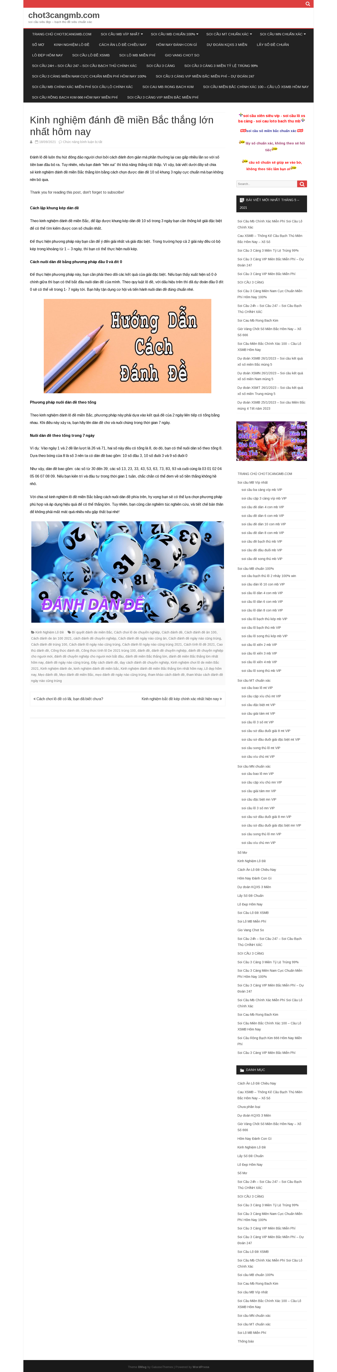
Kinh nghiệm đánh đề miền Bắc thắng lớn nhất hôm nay (161, 668)
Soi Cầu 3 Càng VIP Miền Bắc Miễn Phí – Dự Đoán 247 (205, 76)
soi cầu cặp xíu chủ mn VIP (262, 782)
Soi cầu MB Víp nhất (120, 34)
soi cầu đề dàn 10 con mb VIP (264, 524)
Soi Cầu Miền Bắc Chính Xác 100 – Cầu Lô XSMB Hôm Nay (256, 87)
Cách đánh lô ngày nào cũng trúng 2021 (152, 644)
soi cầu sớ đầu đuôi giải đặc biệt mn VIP (271, 825)
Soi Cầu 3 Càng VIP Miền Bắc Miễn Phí (162, 97)
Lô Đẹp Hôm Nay (47, 55)
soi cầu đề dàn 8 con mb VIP (263, 533)
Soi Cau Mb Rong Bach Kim (168, 87)
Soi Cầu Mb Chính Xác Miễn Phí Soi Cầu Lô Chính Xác (82, 87)
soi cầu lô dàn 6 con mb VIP (262, 601)
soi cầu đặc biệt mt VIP (258, 705)
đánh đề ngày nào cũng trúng (67, 662)
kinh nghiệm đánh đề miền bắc (96, 668)
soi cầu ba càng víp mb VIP (262, 490)
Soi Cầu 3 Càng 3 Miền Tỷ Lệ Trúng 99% (221, 66)
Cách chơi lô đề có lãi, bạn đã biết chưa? (68, 699)
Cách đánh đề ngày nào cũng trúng (194, 638)
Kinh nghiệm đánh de (56, 668)
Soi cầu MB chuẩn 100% (173, 34)
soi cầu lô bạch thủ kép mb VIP (264, 619)
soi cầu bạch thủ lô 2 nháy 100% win (269, 576)
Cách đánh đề (172, 632)
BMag (142, 1367)
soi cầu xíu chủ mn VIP (259, 843)
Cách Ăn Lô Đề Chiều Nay (123, 45)
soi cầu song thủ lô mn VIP (261, 834)
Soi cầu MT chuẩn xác (227, 34)
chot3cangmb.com (64, 15)
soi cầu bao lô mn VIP (258, 774)
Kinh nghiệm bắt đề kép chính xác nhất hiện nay (182, 699)
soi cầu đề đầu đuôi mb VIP (262, 550)
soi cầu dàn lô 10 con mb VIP (263, 584)
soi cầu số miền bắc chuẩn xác (271, 131)
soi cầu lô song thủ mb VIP (261, 671)
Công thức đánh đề (65, 650)
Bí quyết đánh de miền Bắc (92, 632)
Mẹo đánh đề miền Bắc (76, 675)
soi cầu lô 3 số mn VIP (258, 808)
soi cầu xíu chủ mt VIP (258, 756)
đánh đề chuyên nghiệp (169, 650)
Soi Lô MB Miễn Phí (137, 55)
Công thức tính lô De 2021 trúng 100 (108, 650)
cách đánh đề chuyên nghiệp (94, 638)
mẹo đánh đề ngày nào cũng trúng (120, 675)
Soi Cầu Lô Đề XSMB (91, 55)
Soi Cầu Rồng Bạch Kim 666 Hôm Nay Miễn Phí (75, 97)
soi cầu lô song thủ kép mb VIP (265, 636)
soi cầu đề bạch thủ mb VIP (262, 541)
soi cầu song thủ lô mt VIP (261, 748)
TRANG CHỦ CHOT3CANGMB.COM (61, 34)
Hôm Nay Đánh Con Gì (176, 45)
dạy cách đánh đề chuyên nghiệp (144, 662)
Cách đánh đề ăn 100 (200, 632)
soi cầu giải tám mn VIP (259, 791)
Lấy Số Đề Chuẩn (273, 45)
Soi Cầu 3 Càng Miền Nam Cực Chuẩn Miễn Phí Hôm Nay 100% (89, 76)
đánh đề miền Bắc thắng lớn (146, 656)
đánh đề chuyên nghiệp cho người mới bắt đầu (89, 656)
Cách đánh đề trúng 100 (49, 644)
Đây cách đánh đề (104, 662)
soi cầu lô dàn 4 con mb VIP (262, 593)
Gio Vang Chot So (182, 55)
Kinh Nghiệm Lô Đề (71, 45)
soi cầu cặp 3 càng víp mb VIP (264, 498)
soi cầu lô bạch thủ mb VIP (261, 627)
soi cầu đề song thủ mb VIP (262, 559)
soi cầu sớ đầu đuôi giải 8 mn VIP (266, 817)
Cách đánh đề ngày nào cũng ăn (142, 638)
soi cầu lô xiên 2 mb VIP (259, 645)
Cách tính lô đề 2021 (199, 644)
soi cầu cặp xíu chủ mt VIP (261, 696)
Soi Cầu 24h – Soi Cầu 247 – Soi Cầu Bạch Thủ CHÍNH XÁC (84, 66)
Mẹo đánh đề (48, 675)
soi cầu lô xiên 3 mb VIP (259, 653)
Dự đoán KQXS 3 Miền (227, 45)
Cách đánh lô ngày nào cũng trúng (94, 644)
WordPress (201, 1367)
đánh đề (144, 650)
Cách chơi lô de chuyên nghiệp (137, 632)
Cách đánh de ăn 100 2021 (51, 638)
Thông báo (246, 1341)
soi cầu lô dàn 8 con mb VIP (262, 610)
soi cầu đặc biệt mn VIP (259, 799)
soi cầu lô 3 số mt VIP (258, 722)
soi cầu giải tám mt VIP (258, 713)
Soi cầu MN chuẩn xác (281, 34)
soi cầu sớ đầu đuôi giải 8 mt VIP (266, 731)
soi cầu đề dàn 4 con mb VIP (263, 507)
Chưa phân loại (249, 1107)
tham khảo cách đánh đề (166, 675)
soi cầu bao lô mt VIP (257, 688)
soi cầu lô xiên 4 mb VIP (259, 662)
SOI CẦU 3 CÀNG (161, 66)
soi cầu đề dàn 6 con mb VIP (263, 516)
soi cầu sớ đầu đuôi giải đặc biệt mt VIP (271, 739)
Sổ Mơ (38, 45)
